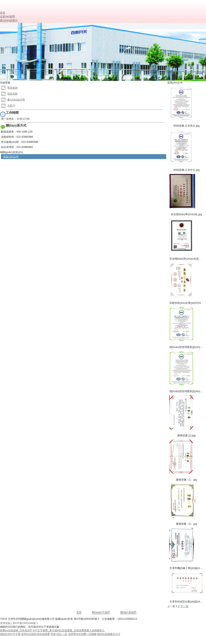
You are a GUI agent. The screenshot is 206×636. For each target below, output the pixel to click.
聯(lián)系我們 (128, 612)
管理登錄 (5, 623)
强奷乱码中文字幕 (10, 634)
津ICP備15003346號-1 (86, 618)
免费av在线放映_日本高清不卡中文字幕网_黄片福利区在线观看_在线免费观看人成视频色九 (52, 630)
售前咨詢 (9, 87)
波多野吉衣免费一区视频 (82, 634)
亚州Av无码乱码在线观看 (35, 634)
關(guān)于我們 (101, 612)
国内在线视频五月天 (108, 634)
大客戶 (8, 105)
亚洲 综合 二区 (58, 634)
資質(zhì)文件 (11, 156)
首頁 (79, 612)
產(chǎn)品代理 (13, 99)
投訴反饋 (9, 93)
